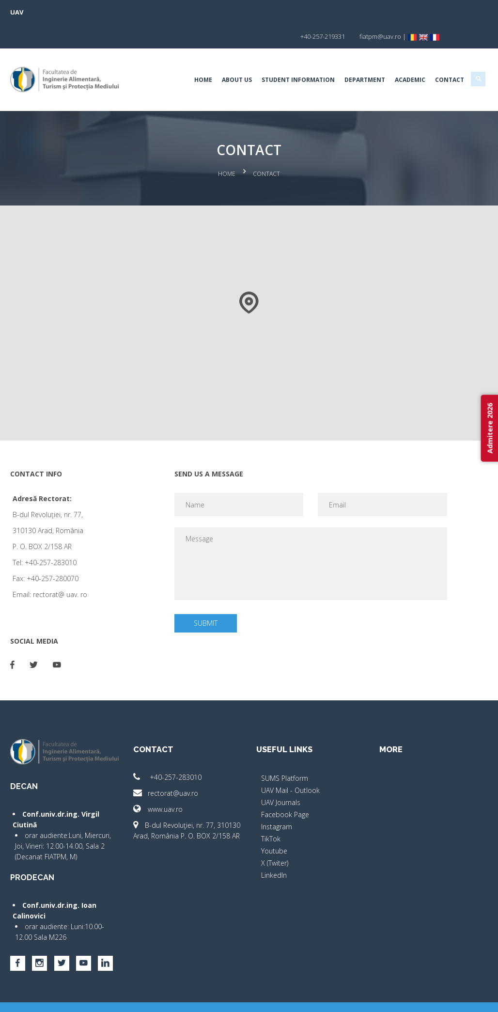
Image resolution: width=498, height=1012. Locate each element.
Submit (209, 595)
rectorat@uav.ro (171, 765)
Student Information (287, 55)
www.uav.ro (163, 781)
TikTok (270, 811)
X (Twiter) (274, 835)
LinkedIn (274, 847)
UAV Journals (280, 774)
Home (192, 55)
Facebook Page (285, 786)
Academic (399, 55)
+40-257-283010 (173, 749)
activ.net (466, 998)
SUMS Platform (284, 750)
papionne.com (425, 998)
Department (353, 55)
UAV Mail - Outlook (290, 762)
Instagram (276, 799)
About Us (226, 55)
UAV (27, 12)
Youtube (274, 823)
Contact (438, 55)
